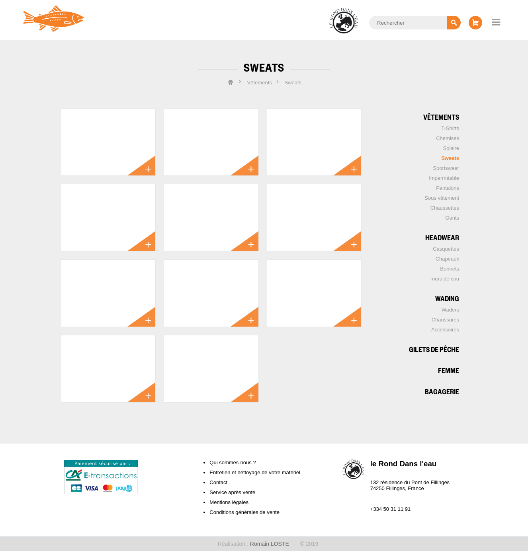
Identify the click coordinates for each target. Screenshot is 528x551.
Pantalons (447, 188)
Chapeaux (447, 259)
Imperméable (444, 178)
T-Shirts (450, 128)
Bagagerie (442, 391)
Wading (447, 298)
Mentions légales (228, 502)
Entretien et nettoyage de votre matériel (254, 472)
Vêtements (441, 116)
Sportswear (446, 168)
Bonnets (449, 269)
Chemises (447, 138)
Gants (452, 218)
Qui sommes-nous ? (232, 462)
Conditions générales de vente (244, 512)
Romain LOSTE (269, 544)
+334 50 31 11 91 (390, 509)
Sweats (450, 158)
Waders (450, 310)
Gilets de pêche (434, 349)
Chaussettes (444, 208)
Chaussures (445, 320)
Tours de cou (444, 279)
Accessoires (445, 330)
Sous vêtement (441, 198)
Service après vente (232, 492)
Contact (218, 482)
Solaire (451, 148)
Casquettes (446, 249)
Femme (448, 370)
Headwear (442, 237)
